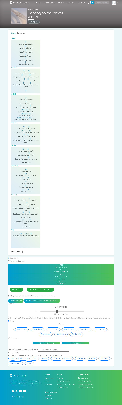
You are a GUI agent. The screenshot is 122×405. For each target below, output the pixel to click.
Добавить (70, 2)
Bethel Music (34, 17)
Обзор (13, 33)
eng (18, 397)
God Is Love (22, 329)
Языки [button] (60, 2)
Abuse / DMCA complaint (66, 384)
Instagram (48, 395)
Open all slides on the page (40, 289)
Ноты (46, 381)
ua (23, 397)
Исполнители (49, 2)
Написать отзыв (62, 387)
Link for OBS (16, 289)
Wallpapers (13, 338)
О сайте (60, 378)
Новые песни (49, 378)
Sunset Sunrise (15, 363)
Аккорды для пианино (85, 384)
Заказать (81, 2)
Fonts (11, 303)
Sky (13, 358)
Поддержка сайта (63, 381)
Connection (13, 258)
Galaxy (80, 358)
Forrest (44, 358)
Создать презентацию (86, 387)
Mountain (56, 358)
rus (13, 397)
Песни (37, 2)
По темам (48, 384)
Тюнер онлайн (83, 378)
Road (29, 363)
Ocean (23, 358)
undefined (17, 252)
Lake (34, 358)
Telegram (48, 398)
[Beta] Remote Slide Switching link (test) (42, 301)
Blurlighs (92, 358)
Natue (68, 358)
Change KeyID (16, 301)
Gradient (104, 358)
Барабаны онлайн (84, 381)
